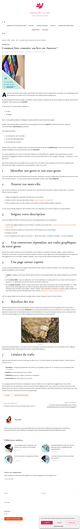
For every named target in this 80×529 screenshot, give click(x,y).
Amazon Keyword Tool (40, 198)
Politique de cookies (58, 526)
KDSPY (51, 198)
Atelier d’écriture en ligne (65, 24)
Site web (7, 500)
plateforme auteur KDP (21, 393)
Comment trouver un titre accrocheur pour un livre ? (20, 404)
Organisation (6, 42)
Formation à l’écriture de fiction (16, 24)
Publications (36, 28)
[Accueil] (4, 38)
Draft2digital (9, 367)
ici (46, 294)
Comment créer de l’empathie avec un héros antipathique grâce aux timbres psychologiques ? (61, 404)
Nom (6, 491)
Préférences (71, 522)
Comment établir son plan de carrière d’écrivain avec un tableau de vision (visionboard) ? (62, 445)
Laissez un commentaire (39, 49)
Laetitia (29, 49)
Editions (31, 24)
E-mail (43, 491)
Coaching (45, 28)
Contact (53, 24)
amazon (7, 393)
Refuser (59, 522)
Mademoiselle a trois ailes (40, 12)
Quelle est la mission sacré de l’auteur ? (53, 288)
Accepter (47, 522)
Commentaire (9, 477)
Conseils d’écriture (42, 24)
